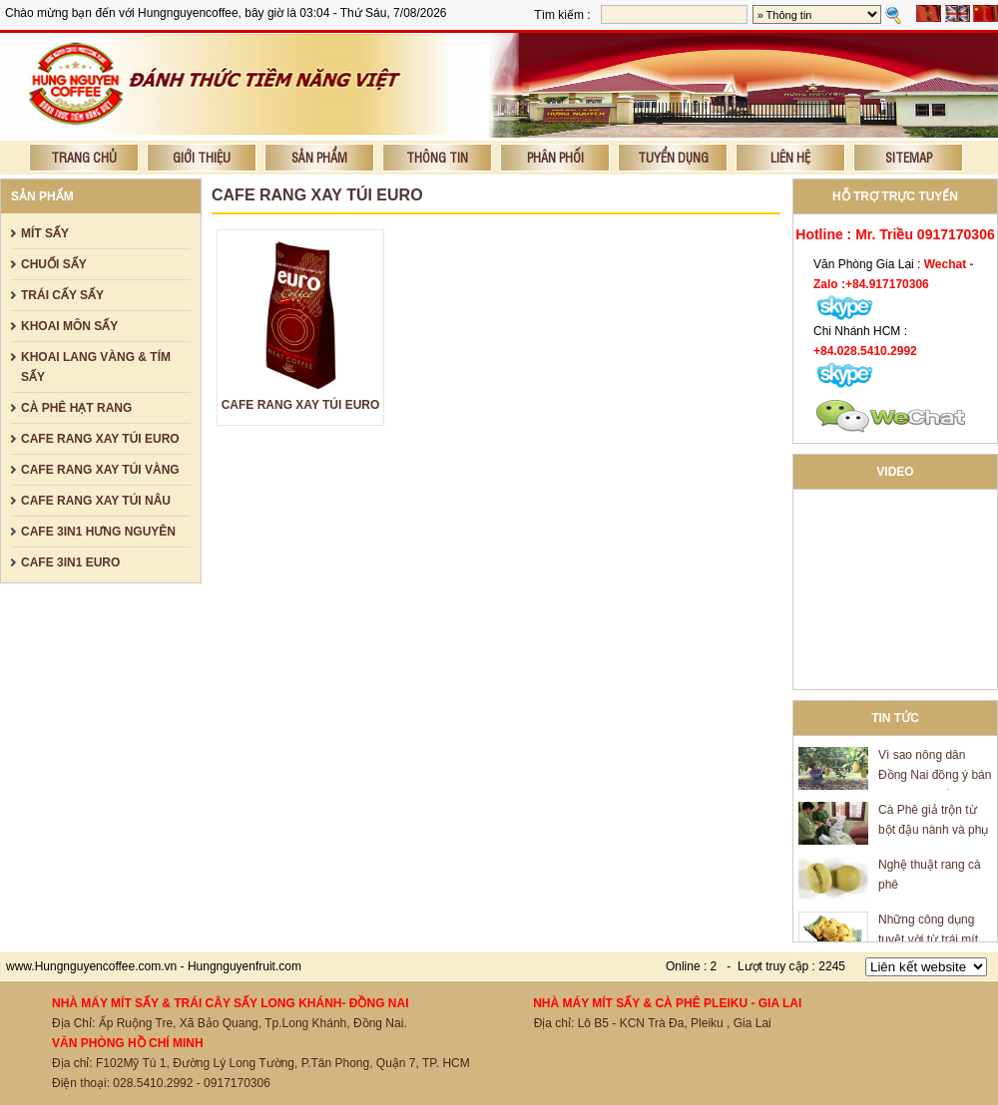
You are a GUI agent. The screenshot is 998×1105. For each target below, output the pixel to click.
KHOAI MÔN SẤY (69, 326)
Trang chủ (84, 157)
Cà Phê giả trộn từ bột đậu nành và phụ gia (933, 832)
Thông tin (437, 157)
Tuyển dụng (673, 157)
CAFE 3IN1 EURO (70, 562)
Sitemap (908, 157)
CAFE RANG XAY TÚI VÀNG (100, 470)
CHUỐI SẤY (54, 264)
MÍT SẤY (45, 233)
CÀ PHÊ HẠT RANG (76, 408)
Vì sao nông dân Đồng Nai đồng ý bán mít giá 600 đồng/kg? (934, 777)
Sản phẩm (319, 157)
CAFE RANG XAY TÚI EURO (100, 439)
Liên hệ (790, 157)
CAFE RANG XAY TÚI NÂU (96, 501)
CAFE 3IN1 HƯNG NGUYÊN (98, 532)
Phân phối (555, 157)
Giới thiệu (202, 157)
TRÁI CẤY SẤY (62, 295)
